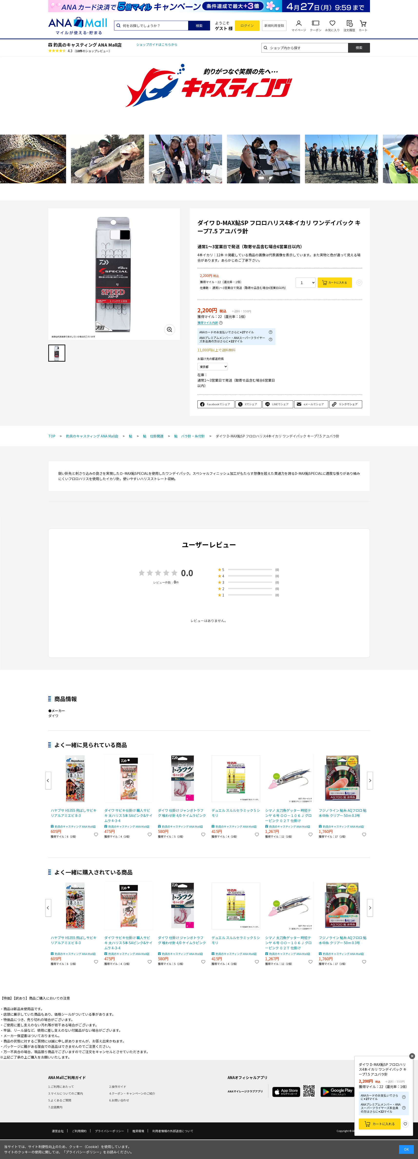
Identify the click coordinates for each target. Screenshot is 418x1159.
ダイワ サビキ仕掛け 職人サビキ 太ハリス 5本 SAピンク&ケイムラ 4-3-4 (128, 815)
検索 (199, 25)
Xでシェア (251, 404)
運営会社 (58, 1131)
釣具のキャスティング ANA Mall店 (87, 44)
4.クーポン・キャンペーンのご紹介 (132, 1093)
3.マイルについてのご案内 (65, 1093)
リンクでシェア (348, 404)
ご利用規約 (79, 1131)
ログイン (247, 25)
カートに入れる (337, 282)
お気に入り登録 (405, 1124)
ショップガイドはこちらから (156, 44)
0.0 (187, 573)
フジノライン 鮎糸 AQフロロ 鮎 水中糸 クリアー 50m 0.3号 (343, 813)
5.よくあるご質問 (59, 1100)
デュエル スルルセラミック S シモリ (236, 813)
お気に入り (332, 30)
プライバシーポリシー (109, 1131)
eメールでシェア (314, 404)
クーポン (315, 30)
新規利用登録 (274, 25)
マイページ (299, 30)
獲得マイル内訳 (207, 323)
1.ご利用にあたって (61, 1086)
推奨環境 (138, 1131)
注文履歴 (349, 30)
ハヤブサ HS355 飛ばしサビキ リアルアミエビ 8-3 (74, 813)
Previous (48, 780)
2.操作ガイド (117, 1086)
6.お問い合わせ (119, 1100)
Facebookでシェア (218, 404)
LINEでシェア (280, 404)
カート (363, 30)
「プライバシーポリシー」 (82, 1151)
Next (370, 780)
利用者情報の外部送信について (172, 1131)
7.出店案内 (55, 1107)
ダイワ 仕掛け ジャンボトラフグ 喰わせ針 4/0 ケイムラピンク (182, 813)
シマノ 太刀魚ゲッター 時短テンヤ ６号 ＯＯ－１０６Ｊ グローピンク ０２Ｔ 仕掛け (288, 815)
